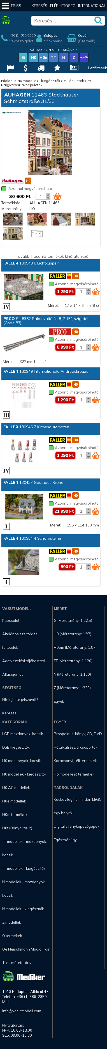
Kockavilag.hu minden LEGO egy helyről (78, 806)
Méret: (53, 305)
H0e (43, 57)
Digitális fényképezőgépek (76, 826)
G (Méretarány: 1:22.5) (73, 620)
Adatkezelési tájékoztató (23, 661)
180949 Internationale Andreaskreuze (46, 371)
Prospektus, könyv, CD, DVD (78, 733)
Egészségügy (65, 840)
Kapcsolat (10, 620)
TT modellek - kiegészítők (23, 868)
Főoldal (7, 81)
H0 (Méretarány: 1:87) (72, 634)
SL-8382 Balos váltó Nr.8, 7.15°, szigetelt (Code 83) (46, 320)
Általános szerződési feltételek (20, 641)
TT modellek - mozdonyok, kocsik (24, 848)
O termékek (12, 935)
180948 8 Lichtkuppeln (31, 263)
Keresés (39, 5)
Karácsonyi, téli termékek (75, 760)
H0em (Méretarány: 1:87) (75, 647)
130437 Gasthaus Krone (33, 482)
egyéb (84, 57)
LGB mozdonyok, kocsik (22, 733)
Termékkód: (11, 203)
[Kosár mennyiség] (41, 196)
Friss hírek (16, 11)
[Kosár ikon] (57, 196)
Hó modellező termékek (74, 774)
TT (53, 57)
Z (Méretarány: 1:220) (72, 687)
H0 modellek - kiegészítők (38, 81)
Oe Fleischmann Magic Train (26, 949)
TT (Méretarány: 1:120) (73, 661)
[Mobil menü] (5, 5)
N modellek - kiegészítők (23, 909)
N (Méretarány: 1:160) (72, 674)
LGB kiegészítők (16, 747)
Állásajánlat (12, 674)
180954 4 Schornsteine (32, 538)
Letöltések (97, 67)
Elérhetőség (62, 5)
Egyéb (59, 701)
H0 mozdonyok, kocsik (21, 760)
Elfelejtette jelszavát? (20, 699)
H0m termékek (14, 814)
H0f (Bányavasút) (17, 828)
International (92, 5)
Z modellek (11, 922)
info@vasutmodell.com (21, 1011)
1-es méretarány (16, 962)
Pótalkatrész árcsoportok (75, 747)
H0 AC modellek (16, 787)
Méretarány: (11, 208)
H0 (33, 57)
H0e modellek (14, 801)
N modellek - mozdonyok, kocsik (24, 889)
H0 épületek (74, 81)
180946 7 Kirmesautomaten (36, 426)
